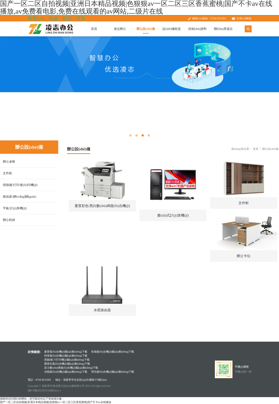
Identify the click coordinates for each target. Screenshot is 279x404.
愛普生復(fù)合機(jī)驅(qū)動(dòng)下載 (67, 363)
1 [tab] (130, 135)
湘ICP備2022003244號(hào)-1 (44, 390)
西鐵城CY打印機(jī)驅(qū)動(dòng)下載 (67, 359)
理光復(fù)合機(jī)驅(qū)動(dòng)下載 (112, 371)
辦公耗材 (9, 220)
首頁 (255, 148)
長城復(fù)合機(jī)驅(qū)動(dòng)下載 (112, 351)
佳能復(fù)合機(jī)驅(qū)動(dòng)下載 (65, 371)
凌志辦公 (120, 28)
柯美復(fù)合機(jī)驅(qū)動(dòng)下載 (65, 355)
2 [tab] (136, 135)
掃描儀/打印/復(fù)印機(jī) (20, 185)
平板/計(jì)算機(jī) (15, 208)
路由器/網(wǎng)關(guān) (19, 196)
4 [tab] (149, 135)
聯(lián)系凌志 (223, 28)
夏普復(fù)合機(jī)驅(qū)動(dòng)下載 (65, 351)
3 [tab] (143, 135)
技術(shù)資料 (197, 28)
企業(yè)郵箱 (244, 18)
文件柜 (7, 173)
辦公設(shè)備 (146, 28)
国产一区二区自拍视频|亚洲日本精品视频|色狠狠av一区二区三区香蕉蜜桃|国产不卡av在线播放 (55, 402)
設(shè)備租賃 (171, 28)
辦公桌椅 (9, 161)
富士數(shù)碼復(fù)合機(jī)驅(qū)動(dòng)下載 (71, 367)
